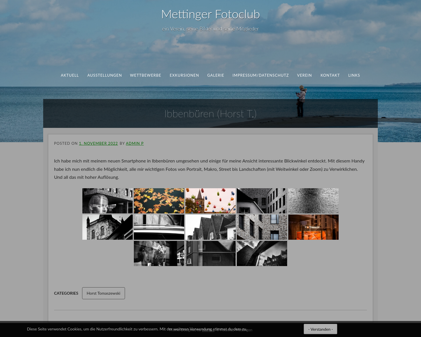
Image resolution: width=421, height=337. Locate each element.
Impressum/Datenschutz (261, 75)
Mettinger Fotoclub (210, 14)
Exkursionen (184, 75)
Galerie (215, 75)
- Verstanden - (320, 329)
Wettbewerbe (145, 75)
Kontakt (330, 75)
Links (354, 75)
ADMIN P (135, 143)
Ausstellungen (104, 75)
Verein (304, 75)
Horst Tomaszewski (103, 293)
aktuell (70, 75)
